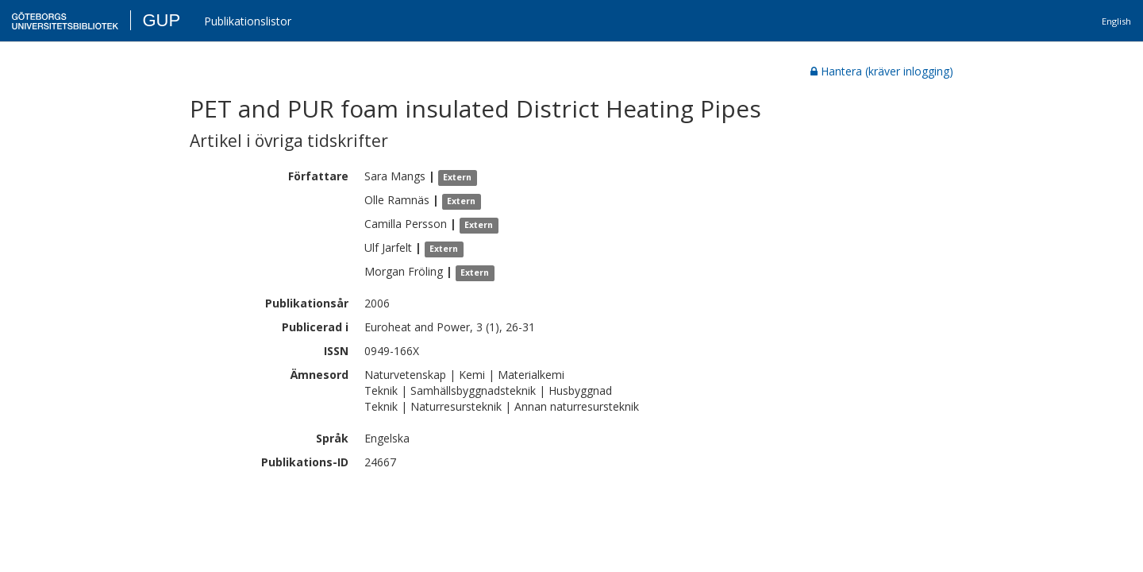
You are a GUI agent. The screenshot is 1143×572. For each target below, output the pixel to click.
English (1116, 21)
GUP (161, 20)
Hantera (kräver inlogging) (881, 71)
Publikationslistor (247, 21)
